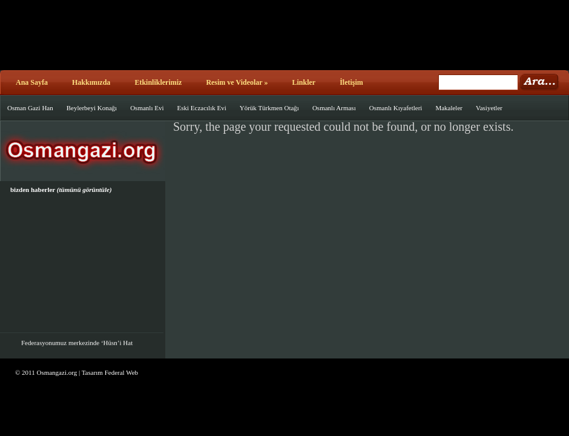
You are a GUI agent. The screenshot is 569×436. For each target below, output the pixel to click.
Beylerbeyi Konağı (92, 107)
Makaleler (448, 107)
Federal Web (121, 372)
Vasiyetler (489, 107)
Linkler (303, 82)
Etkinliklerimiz (158, 82)
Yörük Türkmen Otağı (269, 107)
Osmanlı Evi (146, 107)
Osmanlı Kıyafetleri (396, 107)
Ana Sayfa (32, 82)
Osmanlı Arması (334, 107)
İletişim (351, 82)
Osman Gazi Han (30, 107)
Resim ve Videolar (237, 82)
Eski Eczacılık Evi (201, 107)
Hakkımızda (91, 82)
